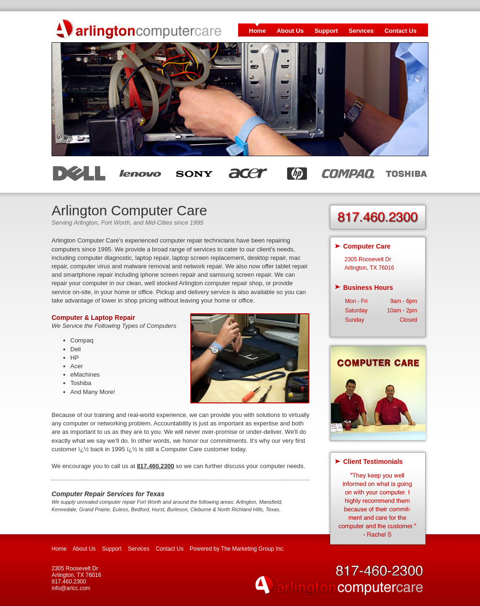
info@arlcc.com (71, 588)
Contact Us (400, 30)
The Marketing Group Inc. (253, 548)
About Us (290, 30)
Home (257, 30)
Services (361, 30)
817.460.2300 (155, 466)
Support (326, 30)
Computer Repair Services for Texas (108, 494)
